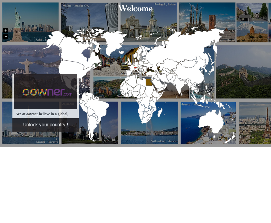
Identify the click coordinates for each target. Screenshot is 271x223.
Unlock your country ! (45, 125)
